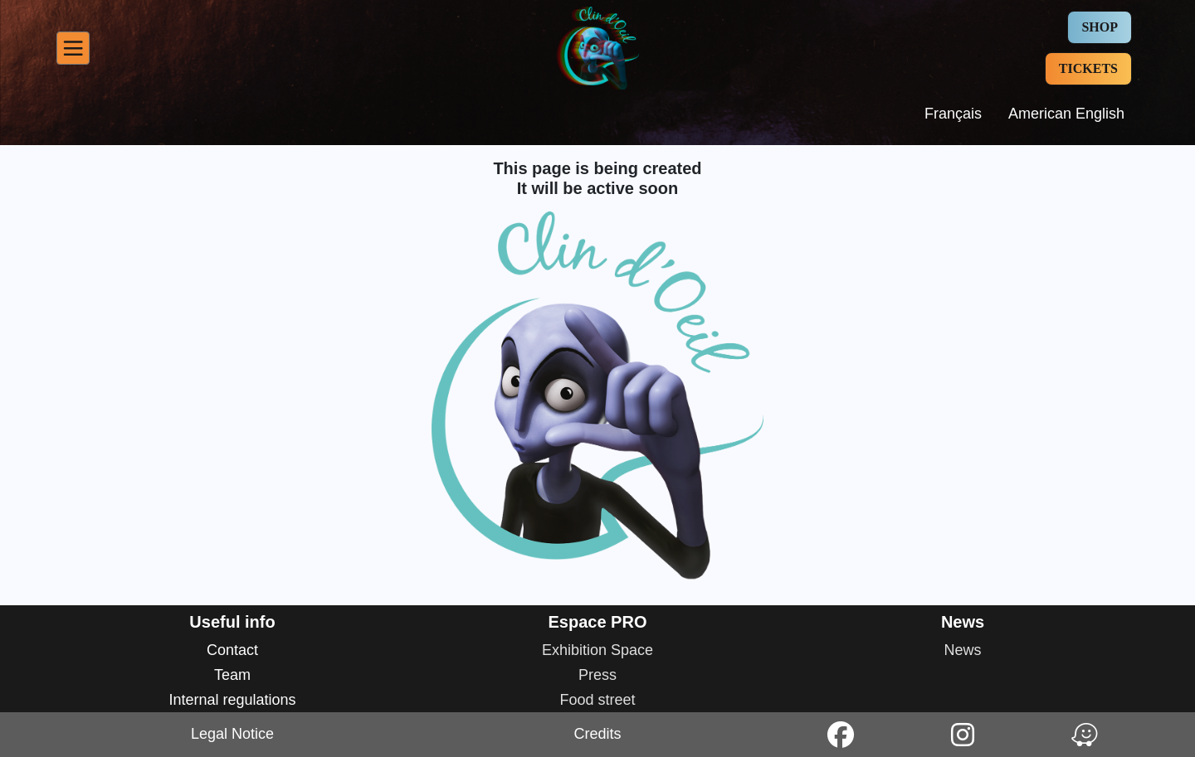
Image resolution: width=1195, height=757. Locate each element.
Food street (597, 699)
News (962, 650)
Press (597, 675)
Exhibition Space (597, 650)
